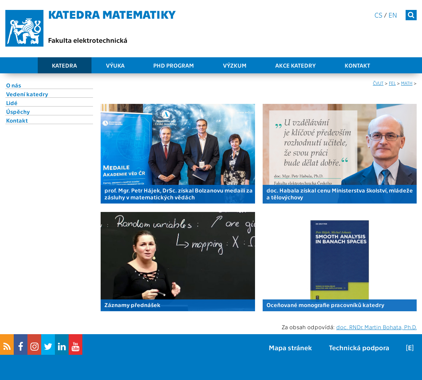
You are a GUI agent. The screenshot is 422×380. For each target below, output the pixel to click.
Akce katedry (295, 65)
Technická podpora (359, 347)
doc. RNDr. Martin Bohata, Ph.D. (376, 326)
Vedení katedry (27, 94)
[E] (410, 347)
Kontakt (357, 65)
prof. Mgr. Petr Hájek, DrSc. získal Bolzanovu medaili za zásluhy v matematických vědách (178, 194)
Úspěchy (18, 111)
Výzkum (235, 65)
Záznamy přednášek (132, 304)
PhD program (173, 65)
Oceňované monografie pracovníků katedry (325, 304)
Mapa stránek (290, 347)
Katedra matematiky (112, 14)
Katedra (64, 65)
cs (378, 15)
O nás (13, 85)
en (392, 15)
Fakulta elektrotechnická (87, 40)
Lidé (12, 102)
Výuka (115, 65)
